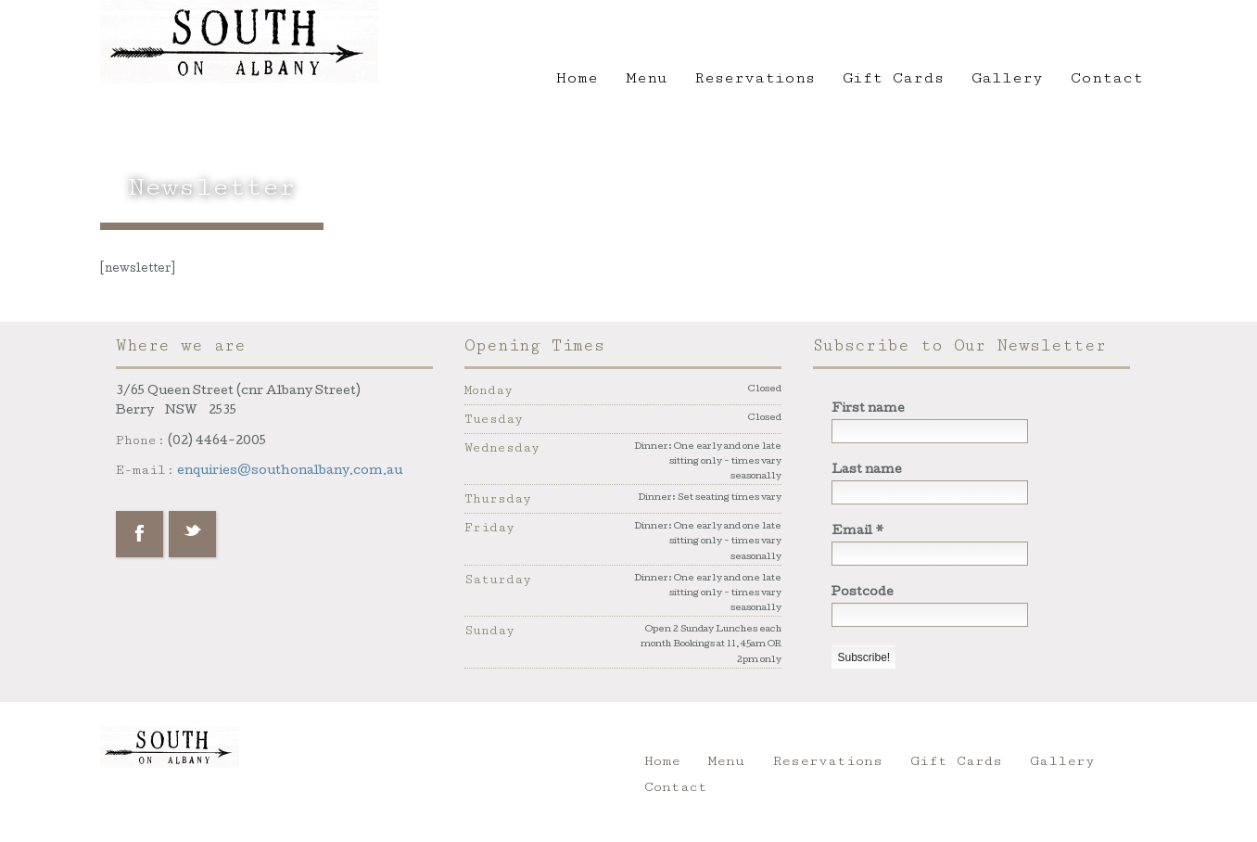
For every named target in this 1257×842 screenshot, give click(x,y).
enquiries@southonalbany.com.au (289, 472)
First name (868, 409)
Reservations (754, 78)
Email (858, 532)
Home (577, 78)
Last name (867, 471)
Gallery (1007, 78)
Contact (1107, 78)
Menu (646, 78)
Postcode (863, 593)
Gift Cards (893, 78)
